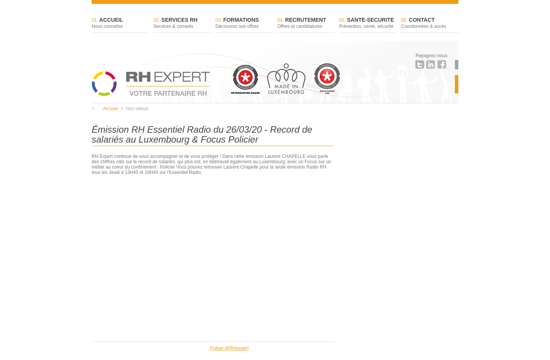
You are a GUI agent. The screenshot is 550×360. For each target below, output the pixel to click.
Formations (244, 23)
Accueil (120, 23)
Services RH (182, 23)
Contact (429, 23)
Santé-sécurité (367, 23)
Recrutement (306, 23)
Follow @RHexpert (229, 348)
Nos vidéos (135, 108)
